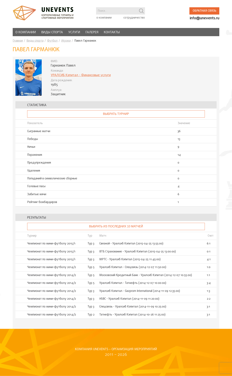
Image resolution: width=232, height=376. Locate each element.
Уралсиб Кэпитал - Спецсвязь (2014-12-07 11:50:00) (132, 267)
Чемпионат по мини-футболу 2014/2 (51, 267)
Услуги (74, 32)
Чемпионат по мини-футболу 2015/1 (51, 244)
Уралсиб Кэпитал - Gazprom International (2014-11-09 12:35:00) (139, 291)
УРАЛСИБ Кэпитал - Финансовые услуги (81, 75)
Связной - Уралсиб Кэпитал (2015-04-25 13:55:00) (131, 244)
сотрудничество (134, 18)
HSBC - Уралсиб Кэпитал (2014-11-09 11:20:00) (129, 299)
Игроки (66, 41)
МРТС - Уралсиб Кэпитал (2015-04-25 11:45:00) (130, 260)
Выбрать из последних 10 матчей (116, 226)
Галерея (92, 32)
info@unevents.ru (204, 18)
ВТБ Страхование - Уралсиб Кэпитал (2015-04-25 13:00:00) (137, 252)
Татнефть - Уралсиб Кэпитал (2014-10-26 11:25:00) (132, 315)
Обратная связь (204, 11)
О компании (25, 32)
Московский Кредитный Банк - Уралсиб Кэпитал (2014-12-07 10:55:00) (145, 275)
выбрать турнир (116, 113)
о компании (104, 18)
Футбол (52, 41)
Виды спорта (52, 32)
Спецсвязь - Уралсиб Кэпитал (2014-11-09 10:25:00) (132, 307)
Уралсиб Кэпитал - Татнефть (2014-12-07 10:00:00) (132, 283)
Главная (18, 41)
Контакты (112, 32)
